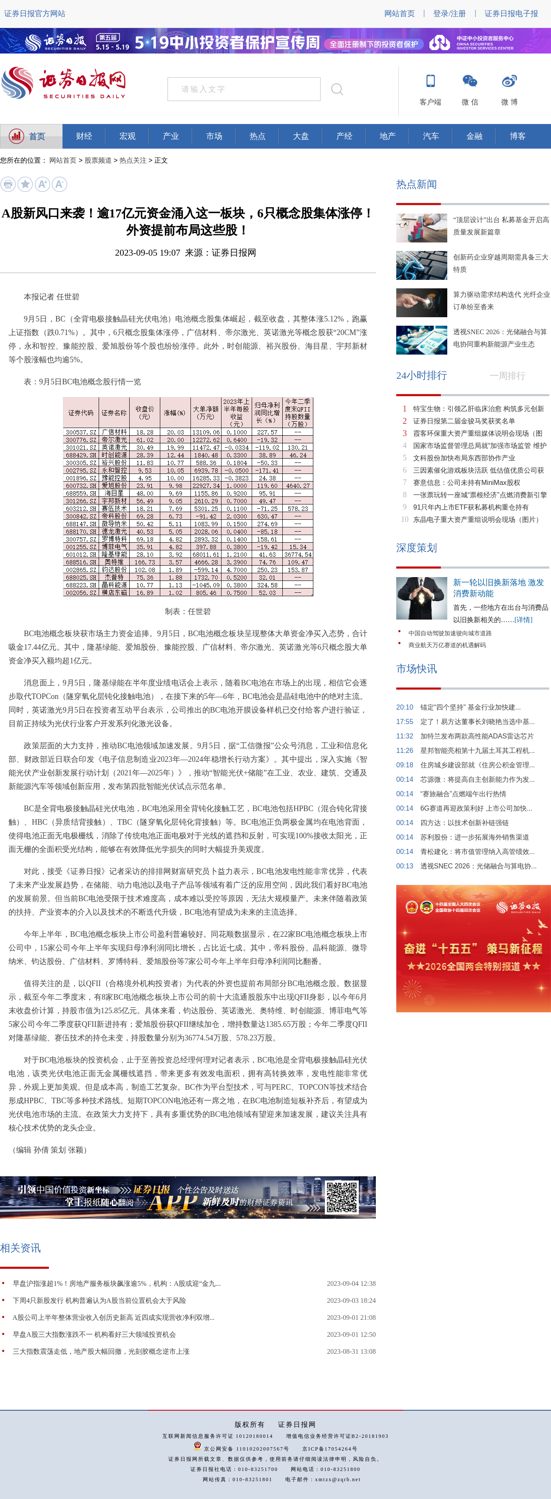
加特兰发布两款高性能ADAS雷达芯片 (477, 736)
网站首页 (399, 13)
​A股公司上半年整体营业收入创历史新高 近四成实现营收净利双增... (113, 1317)
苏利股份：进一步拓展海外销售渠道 (474, 837)
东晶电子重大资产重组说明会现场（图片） (477, 519)
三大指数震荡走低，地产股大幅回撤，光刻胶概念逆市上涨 (101, 1351)
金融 (474, 136)
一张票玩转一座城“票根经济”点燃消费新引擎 (480, 495)
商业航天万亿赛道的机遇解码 (447, 645)
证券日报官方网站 (34, 13)
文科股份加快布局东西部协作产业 (464, 458)
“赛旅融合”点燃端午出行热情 (463, 793)
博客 (518, 136)
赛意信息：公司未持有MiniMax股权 (466, 482)
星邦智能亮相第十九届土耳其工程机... (477, 750)
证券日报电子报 (511, 13)
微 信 (470, 102)
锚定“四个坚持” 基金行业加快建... (470, 707)
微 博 (509, 102)
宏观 (127, 136)
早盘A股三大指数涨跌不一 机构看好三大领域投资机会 (94, 1334)
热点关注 (133, 160)
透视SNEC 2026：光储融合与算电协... (478, 866)
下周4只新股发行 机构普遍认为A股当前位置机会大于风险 (99, 1300)
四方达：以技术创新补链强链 (464, 822)
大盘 (301, 136)
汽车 (431, 136)
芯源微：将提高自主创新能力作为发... (477, 779)
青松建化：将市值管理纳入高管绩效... (477, 851)
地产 (388, 136)
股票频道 (98, 160)
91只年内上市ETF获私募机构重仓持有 (471, 507)
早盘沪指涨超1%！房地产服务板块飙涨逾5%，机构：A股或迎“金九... (117, 1283)
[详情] (523, 619)
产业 (171, 136)
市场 (214, 136)
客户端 (430, 102)
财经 (84, 136)
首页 (37, 136)
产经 (344, 136)
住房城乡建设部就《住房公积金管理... (477, 765)
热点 (258, 136)
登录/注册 (449, 13)
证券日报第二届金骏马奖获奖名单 (464, 421)
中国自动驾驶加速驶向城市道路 (450, 633)
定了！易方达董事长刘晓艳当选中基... (477, 721)
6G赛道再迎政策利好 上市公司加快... (476, 808)
